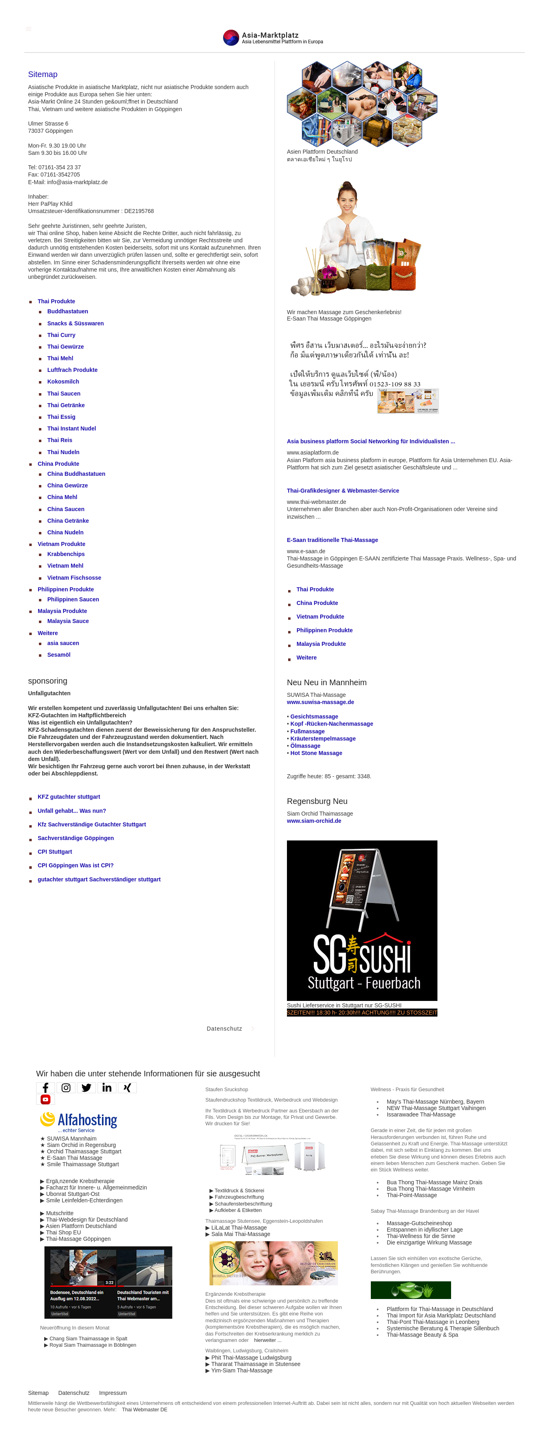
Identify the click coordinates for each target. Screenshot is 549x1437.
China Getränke (68, 521)
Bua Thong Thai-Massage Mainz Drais (434, 1182)
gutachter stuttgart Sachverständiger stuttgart (99, 879)
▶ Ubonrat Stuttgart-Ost (70, 1194)
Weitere (48, 633)
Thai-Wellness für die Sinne (421, 1236)
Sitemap (38, 1393)
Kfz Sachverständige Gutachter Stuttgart (92, 824)
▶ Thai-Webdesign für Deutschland (84, 1219)
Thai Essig (61, 417)
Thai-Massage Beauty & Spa (422, 1334)
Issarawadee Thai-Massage (421, 1114)
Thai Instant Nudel (71, 428)
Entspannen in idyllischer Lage (425, 1229)
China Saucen (66, 509)
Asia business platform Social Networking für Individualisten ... (371, 441)
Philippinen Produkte (66, 589)
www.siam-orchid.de (314, 821)
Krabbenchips (66, 554)
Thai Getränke (66, 405)
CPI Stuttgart (55, 851)
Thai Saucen (63, 393)
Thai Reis (59, 440)
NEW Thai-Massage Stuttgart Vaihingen (436, 1108)
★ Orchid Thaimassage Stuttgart (81, 1151)
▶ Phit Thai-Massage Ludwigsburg (248, 1357)
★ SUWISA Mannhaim (68, 1138)
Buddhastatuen (67, 311)
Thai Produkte (56, 301)
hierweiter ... (268, 1340)
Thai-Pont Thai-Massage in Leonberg (433, 1322)
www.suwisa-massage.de (320, 702)
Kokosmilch (63, 381)
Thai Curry (61, 335)
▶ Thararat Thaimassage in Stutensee (253, 1364)
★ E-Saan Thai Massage (71, 1158)
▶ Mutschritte (56, 1213)
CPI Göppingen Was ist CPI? (76, 865)
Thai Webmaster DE (144, 1410)
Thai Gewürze (65, 346)
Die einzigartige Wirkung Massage (429, 1242)
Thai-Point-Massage (412, 1195)
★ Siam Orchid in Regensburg (78, 1145)
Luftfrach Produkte (72, 370)
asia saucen (63, 643)
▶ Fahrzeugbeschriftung (236, 1197)
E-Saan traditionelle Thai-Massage (332, 540)
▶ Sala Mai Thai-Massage (237, 1234)
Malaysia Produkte (62, 611)
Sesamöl (59, 655)
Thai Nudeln (63, 452)
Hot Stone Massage (316, 753)
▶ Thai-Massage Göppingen (75, 1239)
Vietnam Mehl (65, 565)
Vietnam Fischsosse (74, 577)
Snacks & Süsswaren (75, 323)
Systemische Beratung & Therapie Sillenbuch (443, 1328)
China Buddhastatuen (76, 474)
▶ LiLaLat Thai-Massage (236, 1227)
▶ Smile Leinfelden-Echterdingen (81, 1200)
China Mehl (62, 497)
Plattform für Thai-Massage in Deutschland (440, 1309)
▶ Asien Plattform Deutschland (78, 1226)
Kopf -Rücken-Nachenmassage (332, 724)
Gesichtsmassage (314, 716)
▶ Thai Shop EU (60, 1232)
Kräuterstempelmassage (323, 738)
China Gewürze (67, 485)
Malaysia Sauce (68, 621)
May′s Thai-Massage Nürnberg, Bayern (435, 1101)
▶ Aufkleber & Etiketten (235, 1210)
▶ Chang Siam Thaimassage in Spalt (85, 1339)
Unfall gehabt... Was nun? (72, 811)
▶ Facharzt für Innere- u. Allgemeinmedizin (93, 1187)
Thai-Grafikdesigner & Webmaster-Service (343, 490)
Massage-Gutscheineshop (419, 1223)
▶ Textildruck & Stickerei (236, 1190)
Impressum (113, 1393)
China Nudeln (65, 532)
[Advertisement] (88, 949)
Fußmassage (308, 731)
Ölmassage (306, 746)
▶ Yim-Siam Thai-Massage (238, 1370)
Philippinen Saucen (73, 599)
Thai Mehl (60, 358)
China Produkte (58, 464)
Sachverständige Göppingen (76, 838)
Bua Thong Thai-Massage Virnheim (431, 1188)
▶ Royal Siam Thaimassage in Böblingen (90, 1345)
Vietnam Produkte (61, 544)
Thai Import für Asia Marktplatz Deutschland (441, 1315)
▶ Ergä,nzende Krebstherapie (77, 1181)
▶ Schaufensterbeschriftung (240, 1204)
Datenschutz (73, 1393)
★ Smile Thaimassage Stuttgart (79, 1164)
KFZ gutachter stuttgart (69, 797)
